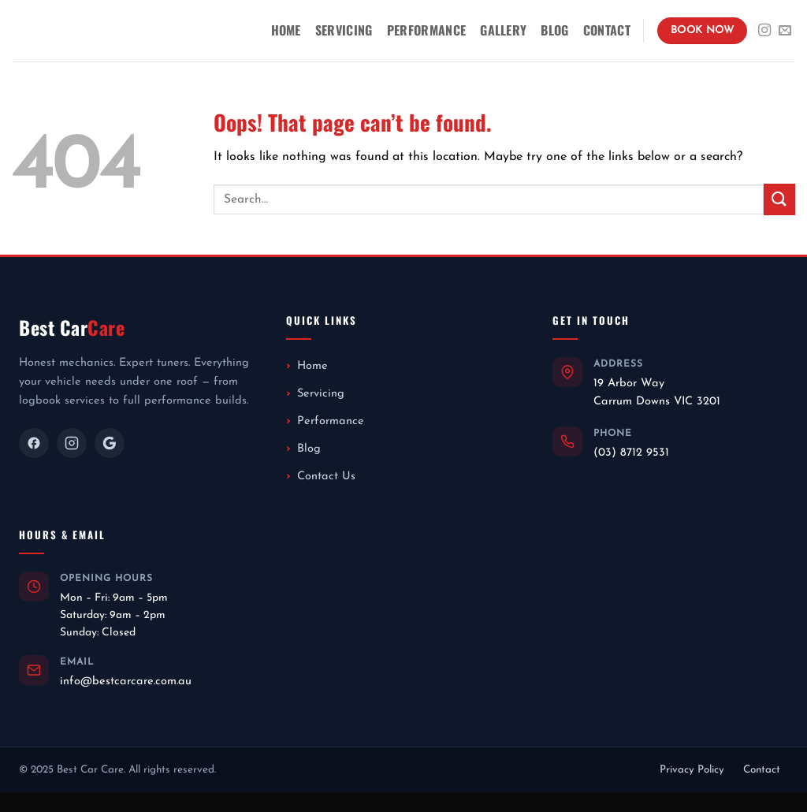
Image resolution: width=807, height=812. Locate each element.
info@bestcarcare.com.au (126, 681)
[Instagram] (72, 443)
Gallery (503, 29)
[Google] (110, 443)
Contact (606, 29)
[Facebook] (34, 443)
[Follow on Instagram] (764, 31)
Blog (554, 29)
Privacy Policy (692, 770)
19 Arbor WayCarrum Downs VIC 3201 (656, 392)
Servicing (344, 29)
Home (286, 29)
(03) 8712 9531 (631, 453)
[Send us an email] (785, 31)
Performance (427, 29)
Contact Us (326, 476)
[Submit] (779, 199)
